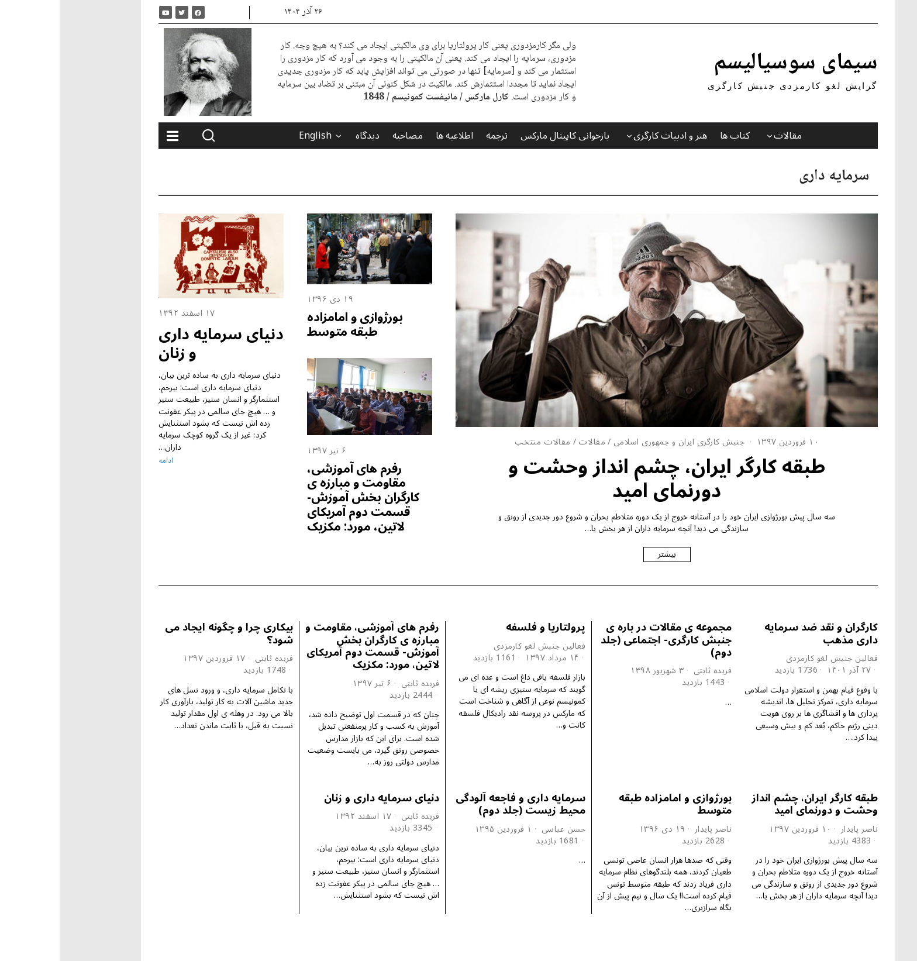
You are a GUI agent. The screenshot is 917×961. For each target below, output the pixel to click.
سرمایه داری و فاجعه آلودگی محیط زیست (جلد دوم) (461, 804)
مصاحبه (348, 136)
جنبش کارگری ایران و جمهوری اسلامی (619, 441)
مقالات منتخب (483, 441)
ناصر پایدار (800, 829)
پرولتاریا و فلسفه (486, 627)
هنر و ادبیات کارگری (610, 136)
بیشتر (607, 554)
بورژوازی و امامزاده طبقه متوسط (295, 324)
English (255, 136)
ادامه (106, 461)
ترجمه (437, 136)
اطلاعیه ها (394, 136)
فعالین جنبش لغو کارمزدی (772, 658)
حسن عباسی (504, 829)
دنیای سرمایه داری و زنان (161, 343)
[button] (149, 136)
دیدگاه (308, 136)
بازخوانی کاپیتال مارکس (505, 136)
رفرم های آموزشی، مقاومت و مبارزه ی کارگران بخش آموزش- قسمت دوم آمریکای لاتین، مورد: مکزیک (303, 498)
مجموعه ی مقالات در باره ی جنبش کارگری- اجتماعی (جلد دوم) (606, 639)
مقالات (728, 136)
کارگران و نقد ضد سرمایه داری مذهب (761, 633)
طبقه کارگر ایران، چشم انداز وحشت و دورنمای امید (607, 478)
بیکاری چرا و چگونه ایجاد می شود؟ (169, 633)
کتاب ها (675, 136)
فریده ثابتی (653, 670)
